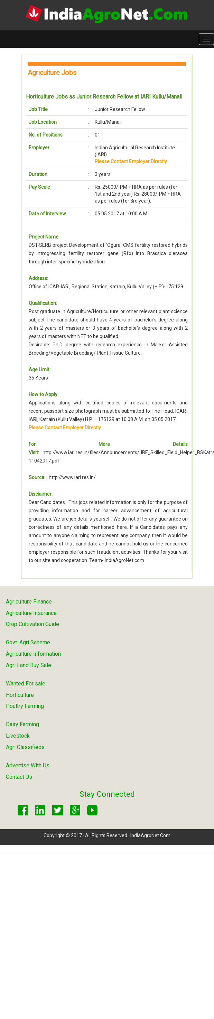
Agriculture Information (33, 654)
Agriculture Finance (29, 601)
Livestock (18, 735)
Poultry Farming (25, 706)
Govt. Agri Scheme (28, 642)
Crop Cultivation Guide (32, 624)
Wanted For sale (25, 683)
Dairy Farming (22, 724)
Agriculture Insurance (31, 613)
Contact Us (19, 777)
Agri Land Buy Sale (28, 665)
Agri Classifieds (25, 747)
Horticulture (20, 695)
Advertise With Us (27, 765)
